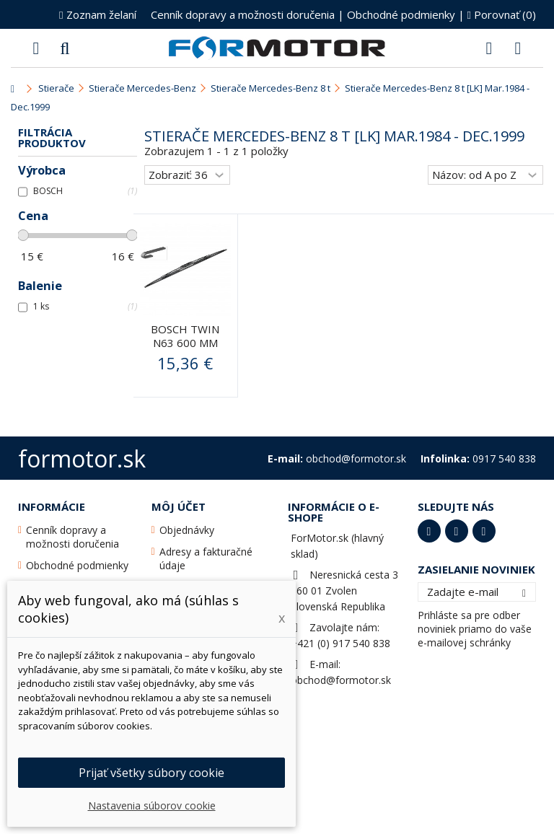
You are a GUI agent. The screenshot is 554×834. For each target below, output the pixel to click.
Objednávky (186, 530)
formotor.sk (82, 458)
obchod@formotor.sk (341, 680)
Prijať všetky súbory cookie (151, 773)
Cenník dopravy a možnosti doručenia (243, 14)
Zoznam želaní (97, 14)
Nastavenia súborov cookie (152, 805)
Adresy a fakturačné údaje (205, 558)
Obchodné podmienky (401, 14)
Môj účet (178, 506)
